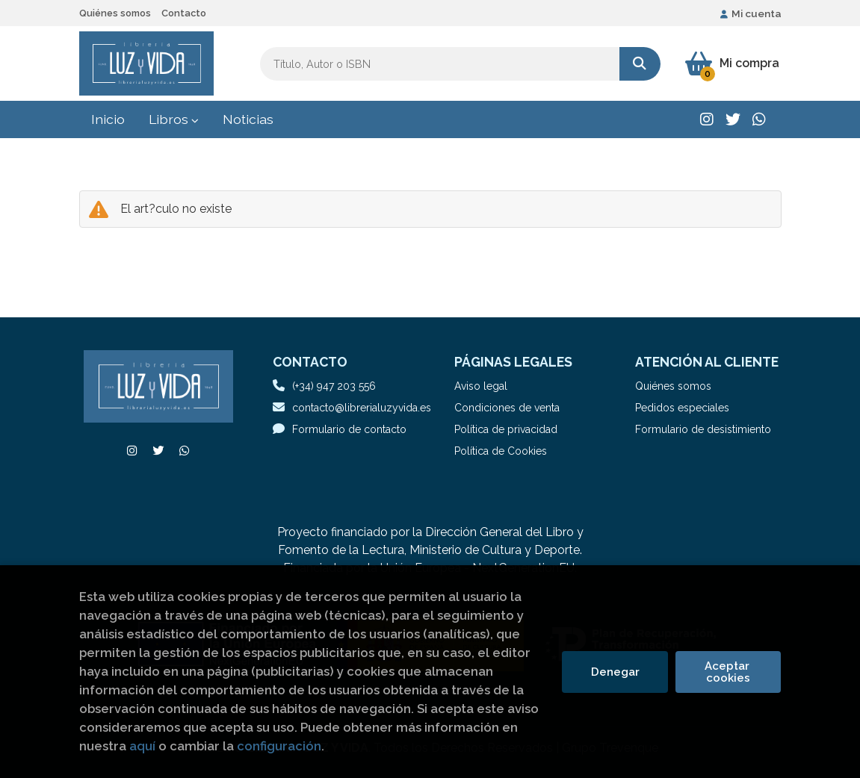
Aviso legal (480, 386)
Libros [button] (174, 119)
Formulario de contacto (339, 429)
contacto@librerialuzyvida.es (352, 407)
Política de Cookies (500, 451)
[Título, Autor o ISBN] (439, 64)
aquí (142, 745)
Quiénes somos (115, 13)
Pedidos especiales (682, 408)
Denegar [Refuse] (615, 672)
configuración (279, 745)
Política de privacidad (505, 429)
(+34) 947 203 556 (334, 386)
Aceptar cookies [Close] (728, 672)
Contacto (183, 13)
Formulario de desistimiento (703, 429)
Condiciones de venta (507, 408)
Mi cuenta (751, 13)
